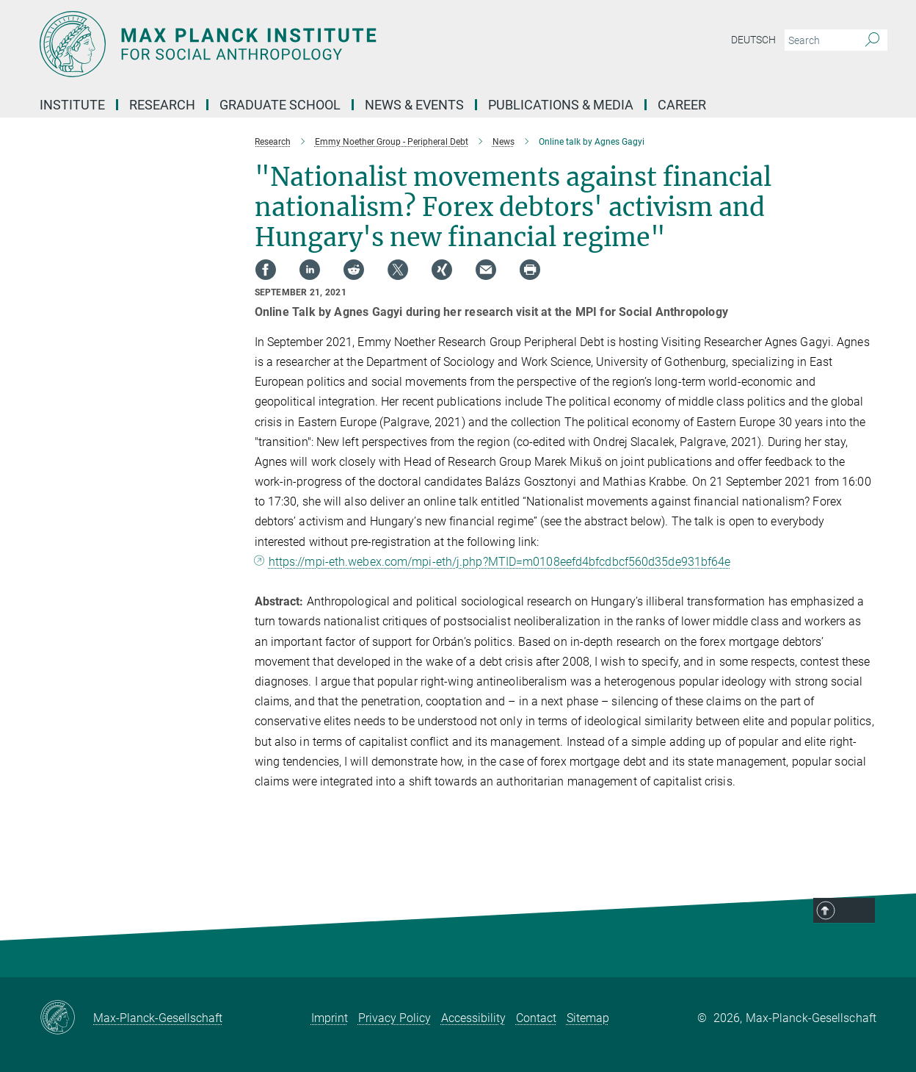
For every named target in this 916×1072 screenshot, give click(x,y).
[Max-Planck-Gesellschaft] (66, 1018)
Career (682, 104)
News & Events (414, 104)
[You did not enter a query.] (819, 40)
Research (162, 104)
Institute (72, 104)
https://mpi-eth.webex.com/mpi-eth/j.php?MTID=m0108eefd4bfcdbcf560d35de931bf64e (500, 562)
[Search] (872, 40)
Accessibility (473, 1018)
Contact (536, 1018)
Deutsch (753, 40)
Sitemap (588, 1018)
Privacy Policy (394, 1018)
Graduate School (280, 104)
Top (861, 931)
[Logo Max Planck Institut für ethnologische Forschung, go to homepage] (315, 44)
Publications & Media (560, 104)
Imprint (329, 1018)
